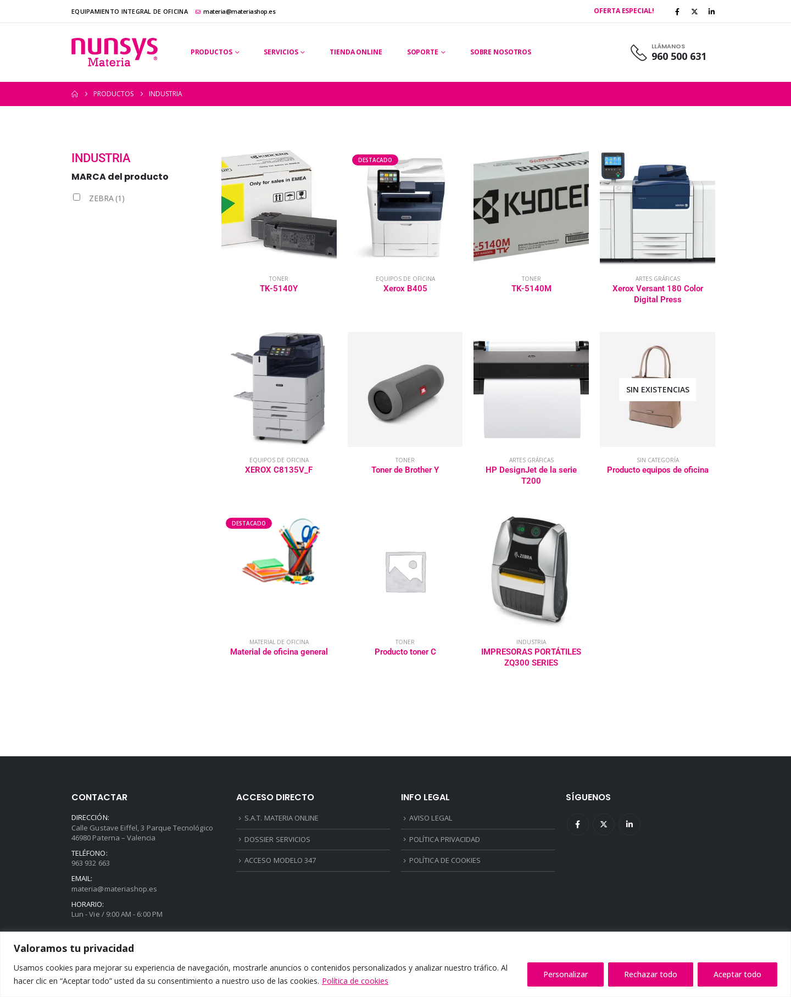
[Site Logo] (114, 52)
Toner (278, 279)
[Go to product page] (279, 207)
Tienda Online (356, 52)
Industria (531, 642)
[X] (695, 11)
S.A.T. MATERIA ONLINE (281, 818)
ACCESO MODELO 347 (280, 860)
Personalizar (565, 974)
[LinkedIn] (712, 11)
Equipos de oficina (405, 279)
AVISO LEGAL (430, 818)
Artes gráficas (658, 279)
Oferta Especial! (624, 10)
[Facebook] (677, 11)
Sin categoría (658, 460)
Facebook (578, 824)
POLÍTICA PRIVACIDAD (444, 839)
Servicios (281, 52)
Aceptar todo (737, 974)
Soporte (422, 52)
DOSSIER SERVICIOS (277, 839)
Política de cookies (355, 981)
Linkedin (629, 824)
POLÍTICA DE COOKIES (445, 860)
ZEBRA (107, 198)
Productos (211, 52)
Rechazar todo (650, 974)
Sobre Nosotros (500, 52)
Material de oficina (279, 642)
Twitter (604, 824)
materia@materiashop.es (236, 11)
